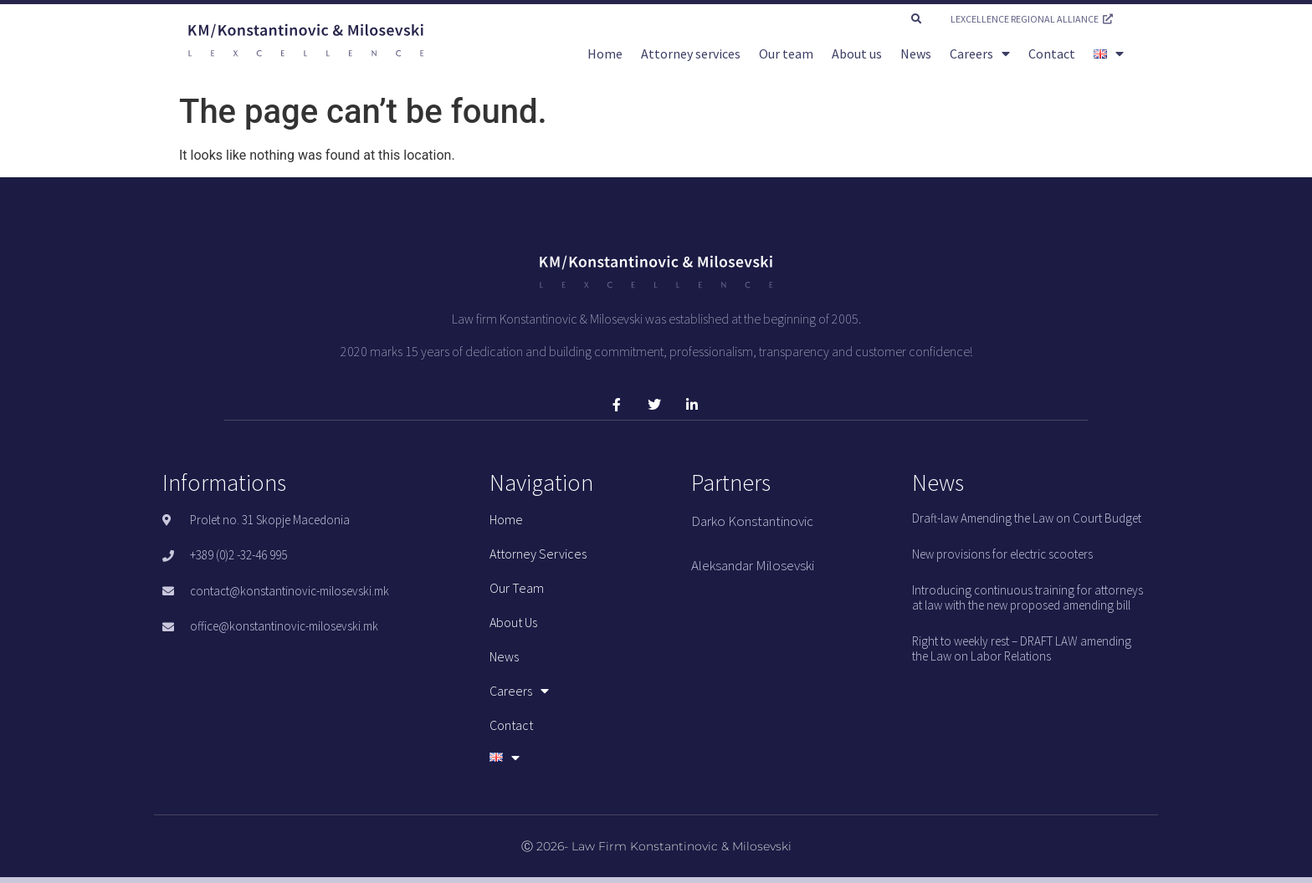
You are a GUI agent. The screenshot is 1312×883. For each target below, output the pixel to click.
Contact (1051, 53)
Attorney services (691, 53)
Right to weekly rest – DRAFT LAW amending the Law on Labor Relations (1021, 648)
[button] (916, 19)
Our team (786, 53)
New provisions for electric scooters (1002, 554)
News (915, 53)
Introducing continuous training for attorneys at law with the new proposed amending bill (1027, 597)
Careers (980, 53)
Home (605, 53)
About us (857, 53)
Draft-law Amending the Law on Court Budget (1026, 518)
